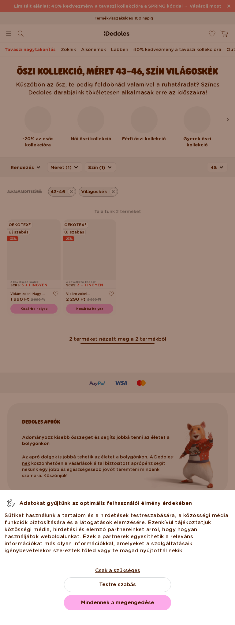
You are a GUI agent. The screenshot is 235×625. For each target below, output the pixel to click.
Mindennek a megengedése (117, 602)
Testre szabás (117, 584)
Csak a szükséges (117, 570)
